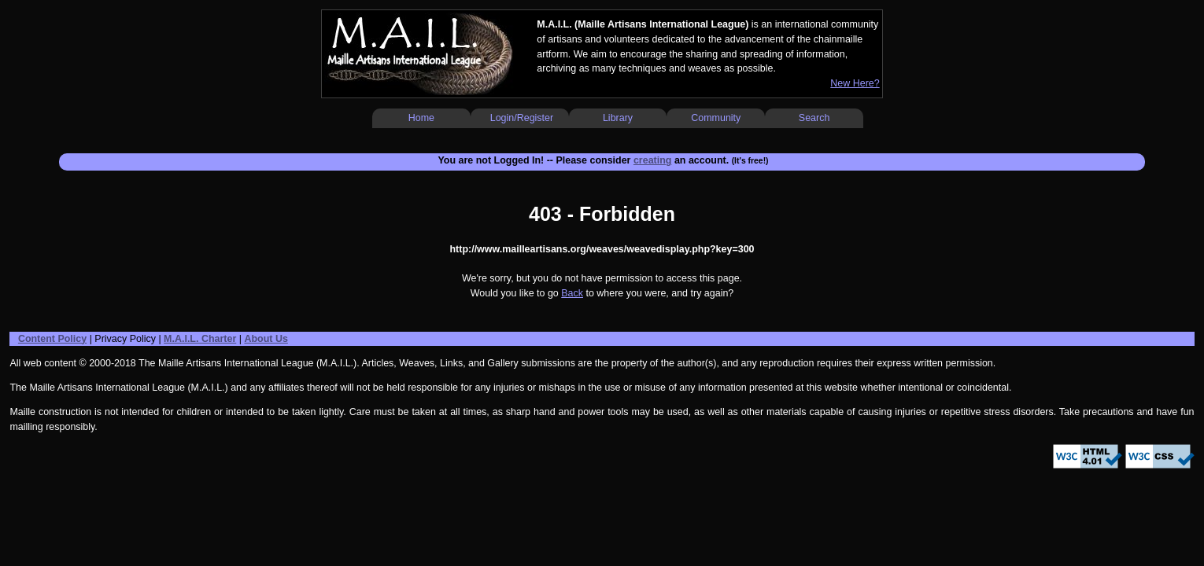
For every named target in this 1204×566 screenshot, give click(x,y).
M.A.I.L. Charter (200, 338)
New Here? (854, 83)
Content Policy (52, 338)
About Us (265, 338)
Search (814, 117)
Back (572, 293)
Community (715, 117)
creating (652, 160)
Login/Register (521, 117)
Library (618, 117)
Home (421, 117)
